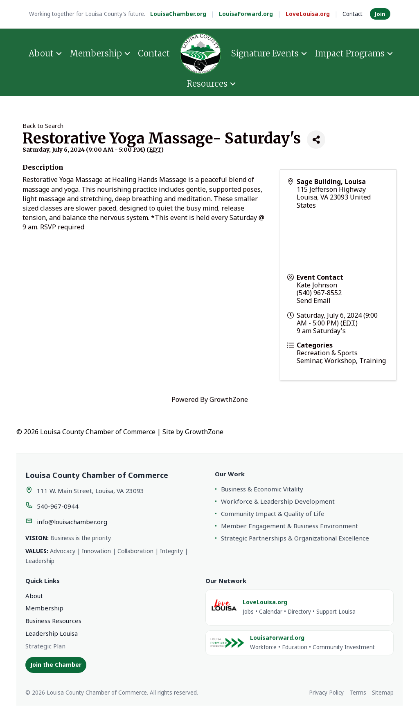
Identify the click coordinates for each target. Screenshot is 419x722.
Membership (96, 53)
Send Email (314, 300)
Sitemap (383, 692)
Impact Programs (350, 53)
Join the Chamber (55, 664)
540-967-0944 (58, 506)
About (41, 53)
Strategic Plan (45, 646)
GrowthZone (229, 399)
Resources (207, 83)
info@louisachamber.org (72, 522)
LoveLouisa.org (308, 14)
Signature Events (265, 53)
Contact (352, 14)
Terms (357, 692)
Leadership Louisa (51, 633)
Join (380, 14)
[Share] (316, 139)
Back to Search (43, 126)
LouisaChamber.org (178, 14)
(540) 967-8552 (319, 292)
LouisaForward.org (246, 14)
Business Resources (53, 621)
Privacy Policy (326, 692)
